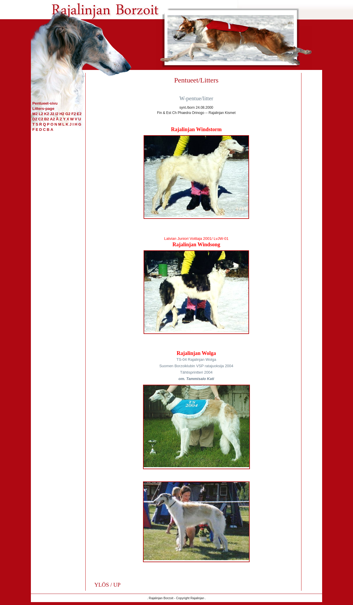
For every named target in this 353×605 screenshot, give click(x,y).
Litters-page (43, 108)
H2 (61, 114)
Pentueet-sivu (44, 103)
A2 (52, 119)
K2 (46, 114)
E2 (79, 114)
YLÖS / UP (107, 585)
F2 (73, 114)
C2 (40, 119)
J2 (52, 114)
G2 (67, 114)
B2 (46, 119)
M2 (35, 114)
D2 (34, 119)
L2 (41, 114)
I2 (57, 114)
